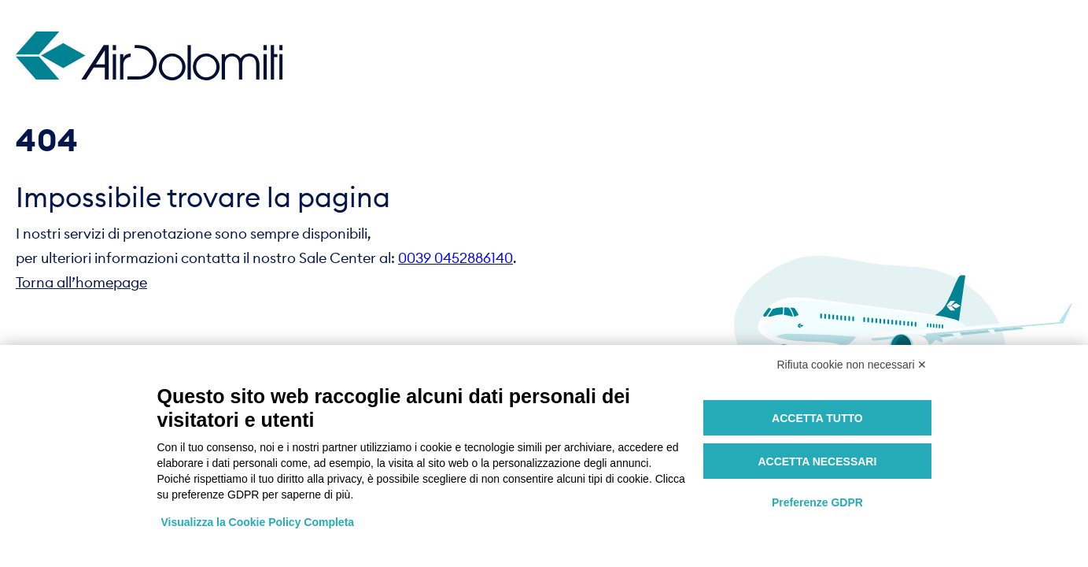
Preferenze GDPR (817, 502)
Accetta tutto (817, 418)
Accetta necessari (817, 461)
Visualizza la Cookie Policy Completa (258, 522)
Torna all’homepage (81, 282)
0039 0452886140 (455, 258)
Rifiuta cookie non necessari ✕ (852, 364)
